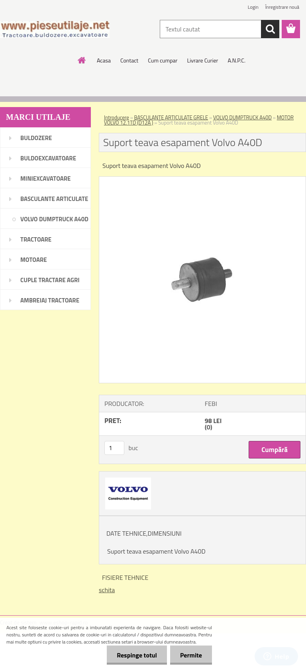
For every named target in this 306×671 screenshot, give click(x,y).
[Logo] (55, 29)
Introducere (116, 117)
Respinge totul (137, 655)
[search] (270, 29)
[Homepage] (82, 60)
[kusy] (114, 448)
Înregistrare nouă (282, 7)
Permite (191, 655)
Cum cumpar (162, 60)
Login (253, 7)
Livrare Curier (202, 60)
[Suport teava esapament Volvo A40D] (202, 180)
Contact (129, 60)
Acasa (104, 60)
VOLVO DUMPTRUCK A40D (242, 117)
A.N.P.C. (236, 60)
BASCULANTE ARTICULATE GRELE (171, 117)
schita (107, 590)
